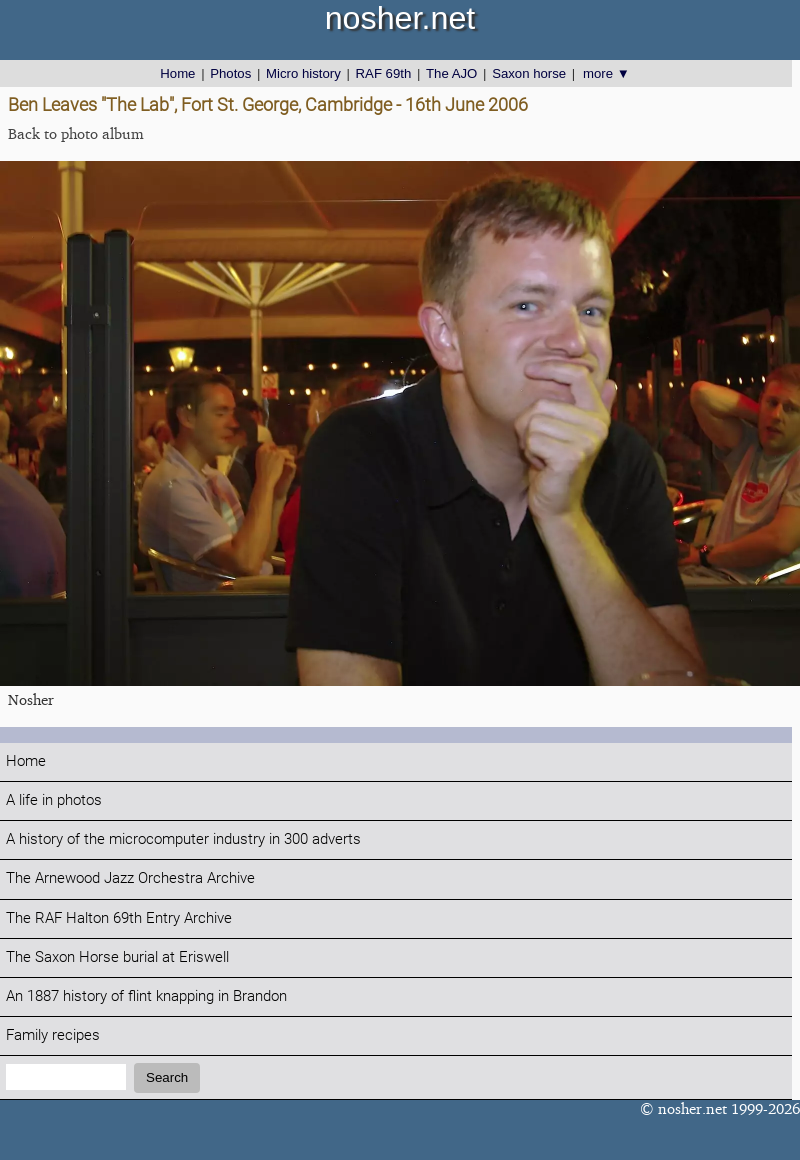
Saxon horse (529, 73)
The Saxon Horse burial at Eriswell (117, 957)
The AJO (451, 73)
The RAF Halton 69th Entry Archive (119, 918)
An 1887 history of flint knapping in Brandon (146, 996)
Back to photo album (76, 133)
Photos (230, 73)
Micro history (303, 73)
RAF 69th (384, 73)
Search (167, 1077)
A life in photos (54, 800)
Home (177, 73)
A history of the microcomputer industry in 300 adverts (183, 839)
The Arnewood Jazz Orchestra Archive (130, 878)
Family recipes (53, 1035)
